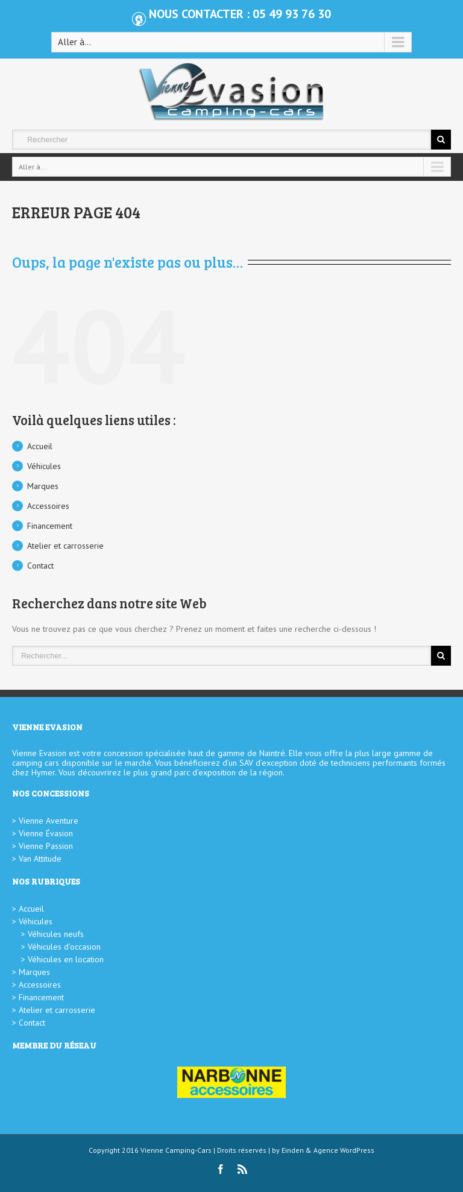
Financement (49, 525)
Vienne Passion (46, 845)
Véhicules (44, 466)
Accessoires (48, 505)
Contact (40, 565)
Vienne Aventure (48, 820)
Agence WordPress (343, 1150)
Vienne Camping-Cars (176, 1150)
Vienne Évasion (46, 833)
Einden (293, 1150)
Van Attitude (40, 858)
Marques (42, 486)
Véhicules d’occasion (64, 946)
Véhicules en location (66, 959)
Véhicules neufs (56, 934)
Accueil (39, 446)
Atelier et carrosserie (65, 545)
